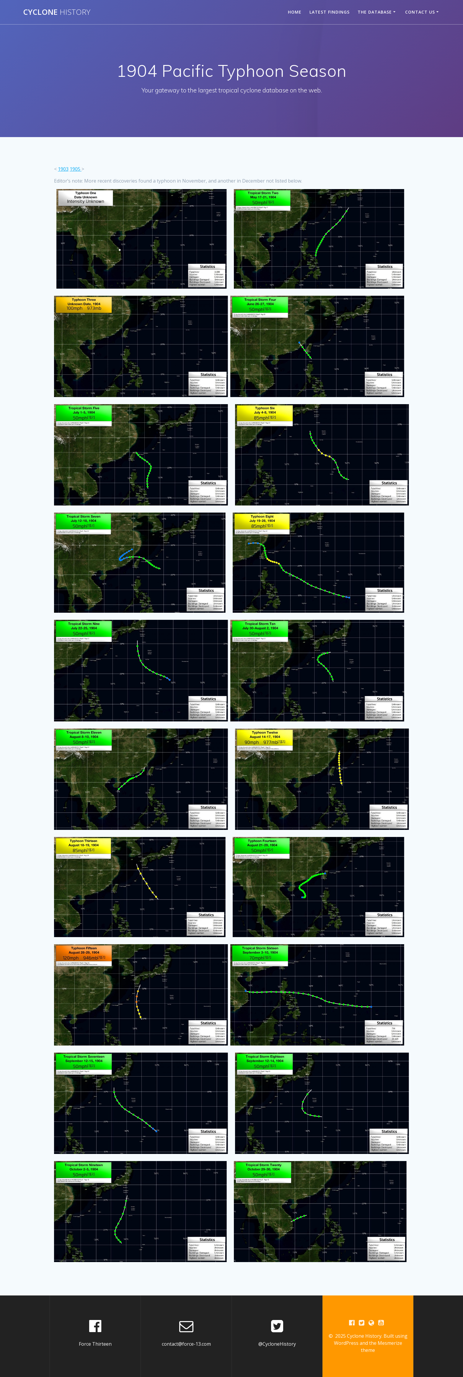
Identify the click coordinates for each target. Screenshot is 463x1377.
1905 (75, 169)
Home (294, 12)
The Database (375, 12)
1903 (63, 169)
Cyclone (56, 12)
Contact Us (420, 12)
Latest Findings (329, 12)
